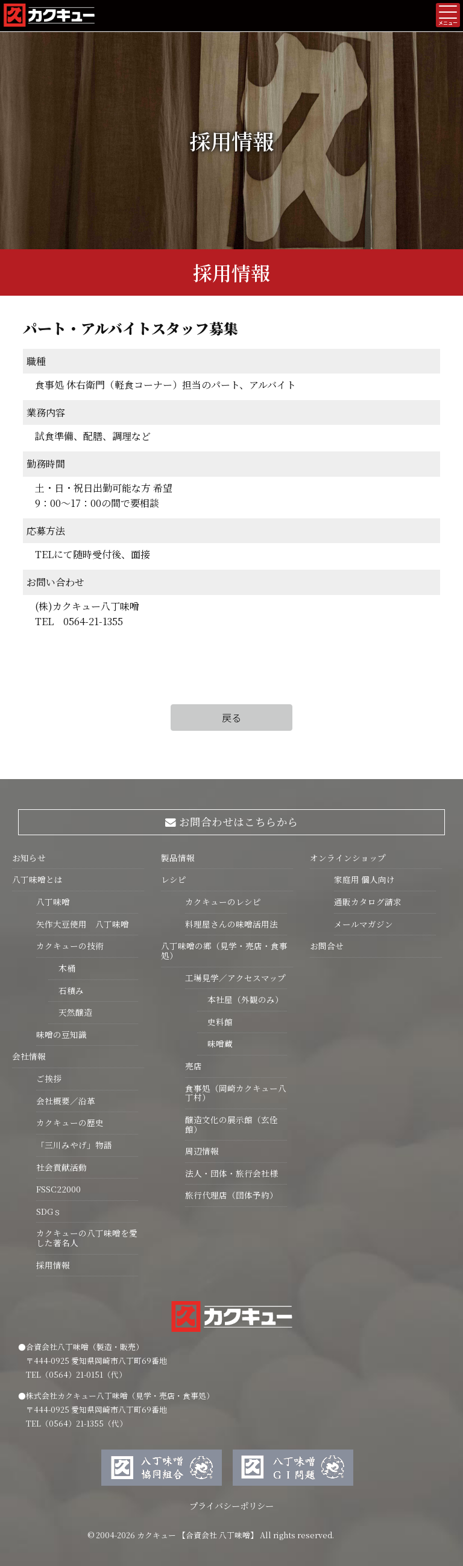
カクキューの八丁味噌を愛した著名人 (86, 1238)
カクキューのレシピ (223, 902)
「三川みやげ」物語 (74, 1145)
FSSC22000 (58, 1189)
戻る (231, 717)
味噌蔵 (215, 1043)
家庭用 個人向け (364, 879)
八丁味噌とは (37, 879)
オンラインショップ (348, 857)
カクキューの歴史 (70, 1122)
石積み (66, 990)
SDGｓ (48, 1211)
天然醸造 (70, 1012)
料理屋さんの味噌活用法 (231, 924)
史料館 (215, 1022)
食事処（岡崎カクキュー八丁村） (235, 1093)
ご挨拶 (48, 1078)
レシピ (173, 879)
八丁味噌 (53, 902)
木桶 (61, 968)
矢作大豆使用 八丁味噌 (82, 924)
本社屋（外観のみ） (240, 999)
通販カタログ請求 (368, 902)
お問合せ (327, 946)
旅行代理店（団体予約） (231, 1195)
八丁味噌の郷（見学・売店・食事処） (224, 950)
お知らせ (29, 857)
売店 (193, 1066)
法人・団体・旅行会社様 (231, 1173)
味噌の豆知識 (61, 1034)
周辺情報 (202, 1151)
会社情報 (29, 1056)
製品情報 (178, 857)
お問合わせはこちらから (231, 821)
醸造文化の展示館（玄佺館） (231, 1124)
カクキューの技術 (70, 946)
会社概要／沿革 (65, 1101)
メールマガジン (363, 924)
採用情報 (53, 1265)
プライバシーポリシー (231, 1505)
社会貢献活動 (61, 1167)
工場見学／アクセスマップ (235, 978)
